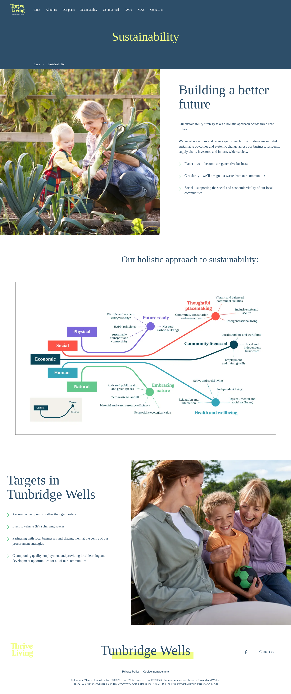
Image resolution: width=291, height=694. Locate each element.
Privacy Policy (130, 671)
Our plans (69, 9)
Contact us (156, 9)
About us (51, 9)
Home (36, 9)
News (141, 9)
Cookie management (156, 671)
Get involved (111, 9)
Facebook (246, 652)
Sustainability (88, 9)
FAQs (128, 9)
